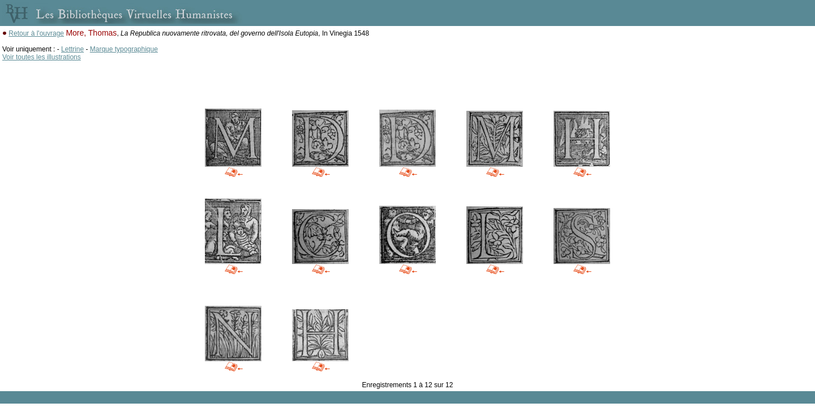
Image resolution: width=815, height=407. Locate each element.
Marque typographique (124, 49)
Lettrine (72, 49)
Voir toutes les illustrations (41, 57)
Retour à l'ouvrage (36, 33)
